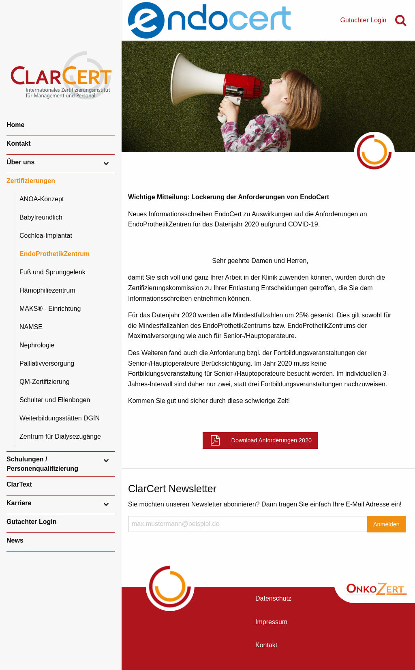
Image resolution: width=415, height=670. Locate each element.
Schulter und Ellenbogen (54, 399)
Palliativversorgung (46, 363)
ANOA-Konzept (41, 199)
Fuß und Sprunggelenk (52, 272)
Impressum (271, 621)
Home (15, 124)
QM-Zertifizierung (44, 381)
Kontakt (18, 143)
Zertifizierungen (30, 180)
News (15, 540)
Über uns (20, 162)
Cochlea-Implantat (45, 235)
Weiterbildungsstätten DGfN (59, 418)
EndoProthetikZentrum (54, 253)
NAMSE (31, 326)
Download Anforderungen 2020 (271, 440)
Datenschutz (273, 598)
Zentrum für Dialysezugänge (60, 436)
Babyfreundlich (40, 217)
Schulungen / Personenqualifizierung (42, 464)
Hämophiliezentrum (47, 290)
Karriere (18, 503)
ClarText (19, 484)
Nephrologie (36, 345)
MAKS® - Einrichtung (50, 308)
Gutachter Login (31, 521)
